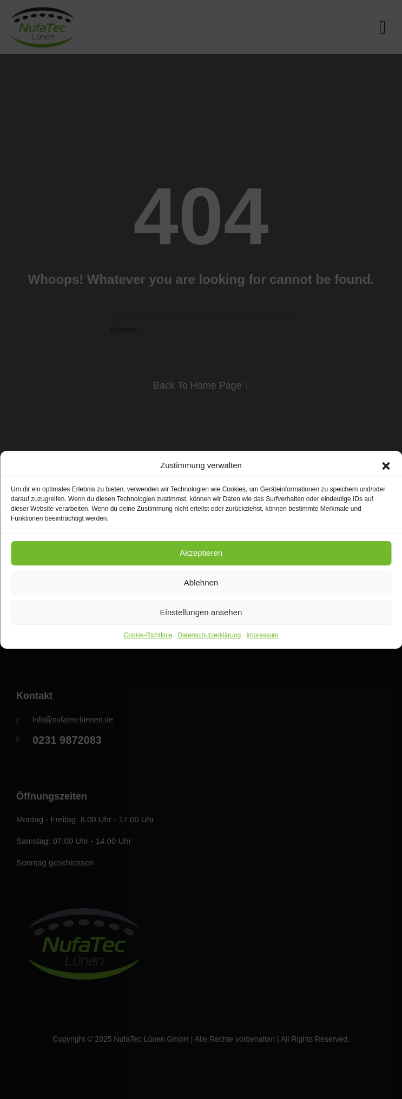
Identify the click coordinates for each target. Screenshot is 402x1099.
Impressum (262, 634)
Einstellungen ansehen (201, 612)
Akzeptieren (201, 552)
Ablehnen (201, 582)
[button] (385, 464)
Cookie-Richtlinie (147, 634)
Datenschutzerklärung (209, 634)
